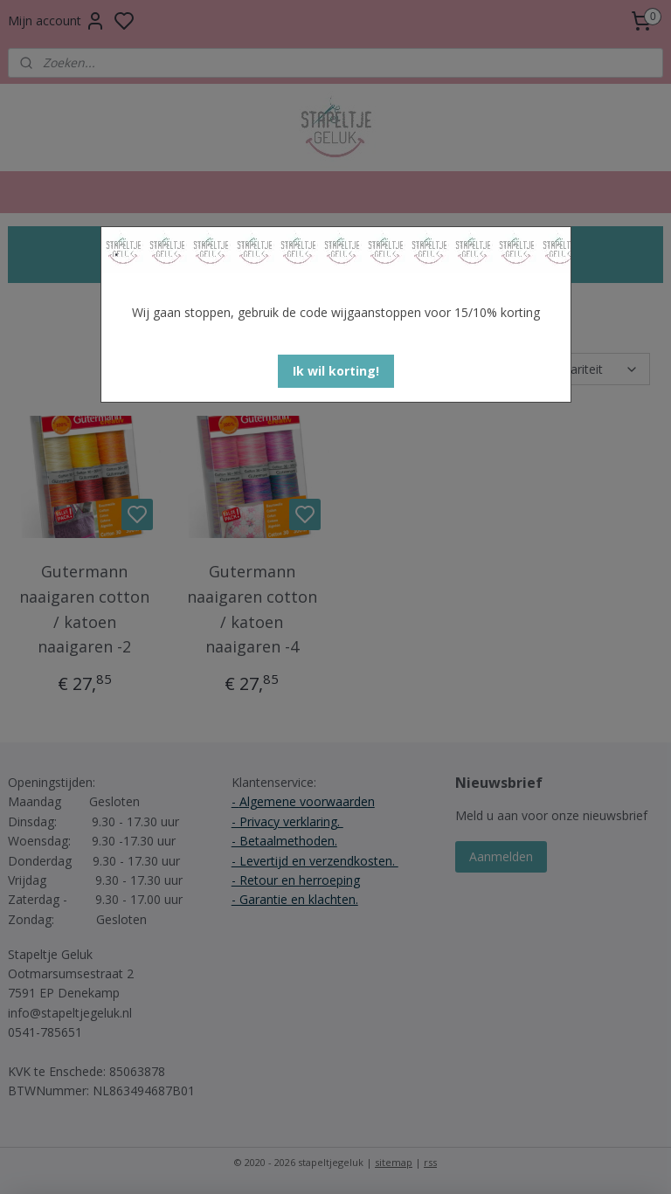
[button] (336, 371)
